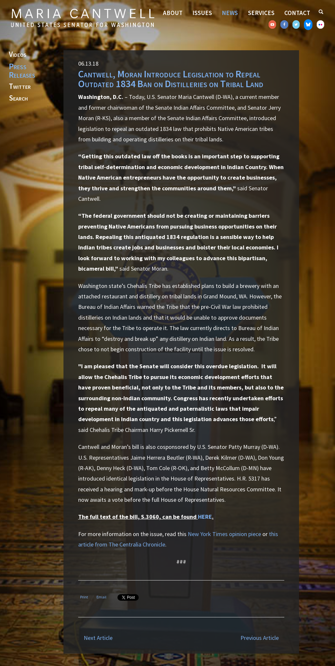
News (230, 13)
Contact (297, 13)
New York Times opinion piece (224, 534)
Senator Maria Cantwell (82, 17)
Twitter (20, 86)
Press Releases (22, 70)
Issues (202, 13)
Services (261, 13)
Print (84, 597)
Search (18, 98)
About (173, 13)
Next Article (98, 638)
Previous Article (259, 638)
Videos (17, 54)
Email (101, 597)
